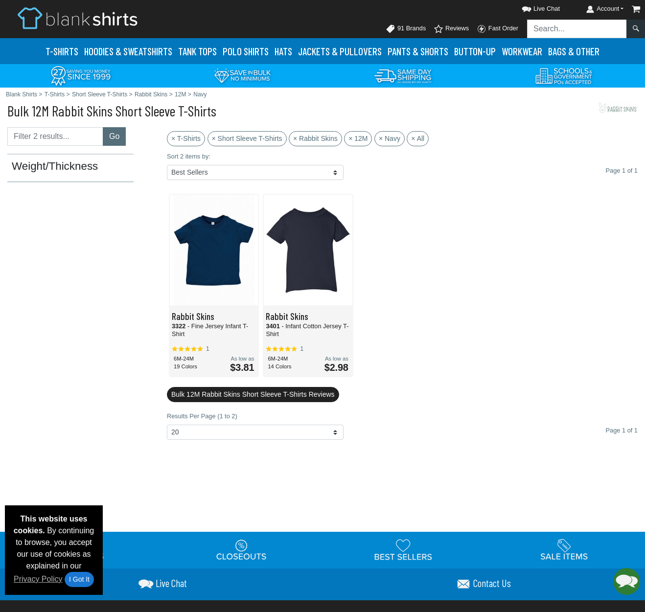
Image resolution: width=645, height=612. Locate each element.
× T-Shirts (186, 138)
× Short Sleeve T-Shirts (247, 138)
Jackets (340, 51)
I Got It (79, 579)
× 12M (358, 138)
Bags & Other (573, 51)
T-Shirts (62, 51)
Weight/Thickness (55, 166)
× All (417, 138)
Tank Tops (197, 51)
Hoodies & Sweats (128, 51)
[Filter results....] (55, 136)
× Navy (389, 138)
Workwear (522, 51)
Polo (246, 51)
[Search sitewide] (577, 29)
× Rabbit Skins (315, 138)
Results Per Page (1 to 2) (202, 416)
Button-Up (475, 51)
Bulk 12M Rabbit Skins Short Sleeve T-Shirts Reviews (253, 394)
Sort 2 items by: (188, 156)
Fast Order (497, 29)
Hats (283, 51)
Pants (418, 51)
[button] (532, 7)
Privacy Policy (38, 579)
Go (114, 136)
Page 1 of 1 (622, 430)
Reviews (451, 29)
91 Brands (406, 29)
